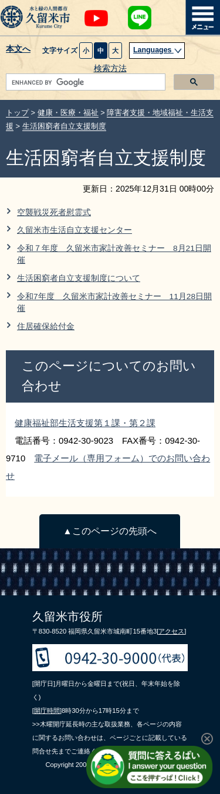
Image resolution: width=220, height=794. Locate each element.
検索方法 (110, 68)
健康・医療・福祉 (68, 112)
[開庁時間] (47, 710)
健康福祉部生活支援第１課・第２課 (85, 423)
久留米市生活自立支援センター (74, 230)
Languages (157, 50)
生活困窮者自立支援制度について (78, 278)
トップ (17, 112)
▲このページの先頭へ (109, 531)
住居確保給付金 (46, 326)
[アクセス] (171, 631)
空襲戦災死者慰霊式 (54, 212)
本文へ (18, 49)
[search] (84, 82)
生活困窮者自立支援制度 (64, 126)
